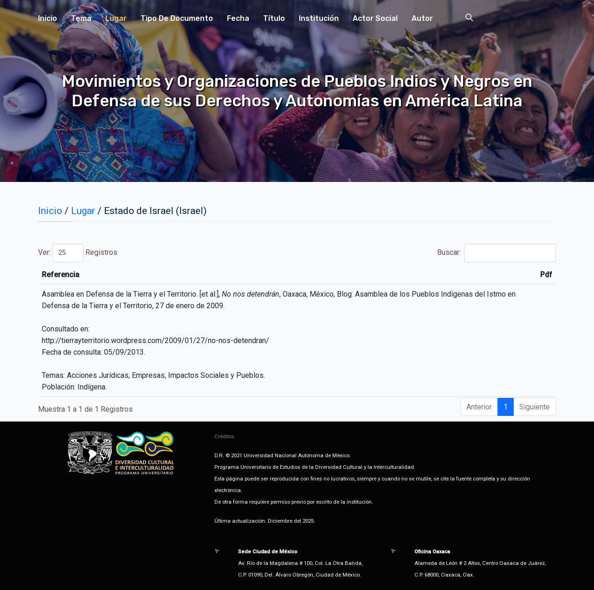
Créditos (224, 436)
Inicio (47, 18)
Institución (319, 18)
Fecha (238, 18)
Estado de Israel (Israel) (155, 210)
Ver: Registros (77, 253)
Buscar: (496, 253)
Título (274, 18)
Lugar (116, 18)
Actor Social (375, 18)
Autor (422, 18)
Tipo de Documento (177, 18)
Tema (81, 18)
